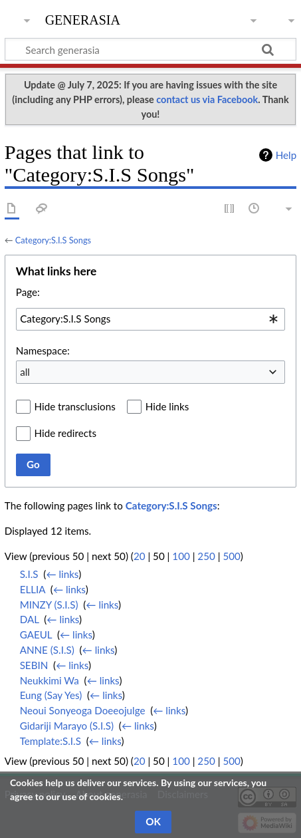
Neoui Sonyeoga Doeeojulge (83, 710)
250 (206, 556)
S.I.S (29, 574)
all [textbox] (25, 372)
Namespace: (43, 350)
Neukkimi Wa (49, 680)
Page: (28, 292)
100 (180, 556)
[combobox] (150, 319)
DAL (29, 619)
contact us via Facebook (207, 99)
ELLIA (32, 589)
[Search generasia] (150, 49)
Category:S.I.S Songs (53, 240)
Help (286, 155)
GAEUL (36, 634)
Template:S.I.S (50, 741)
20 (140, 556)
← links (62, 574)
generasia (82, 18)
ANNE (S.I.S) (47, 650)
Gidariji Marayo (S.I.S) (67, 726)
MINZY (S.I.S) (49, 605)
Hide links (167, 406)
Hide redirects (65, 433)
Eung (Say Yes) (51, 695)
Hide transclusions (75, 406)
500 (231, 556)
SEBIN (34, 665)
